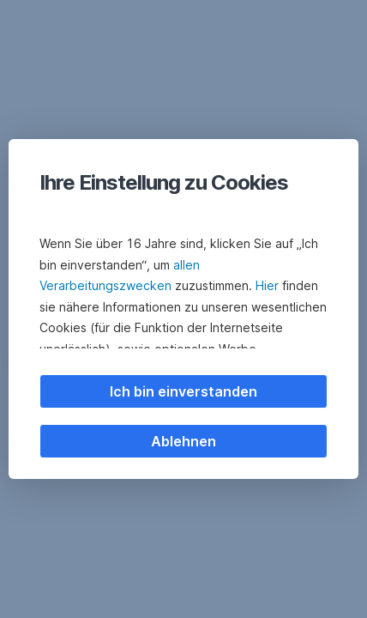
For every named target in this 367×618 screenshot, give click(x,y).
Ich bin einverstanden (183, 391)
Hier (267, 285)
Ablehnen (183, 441)
